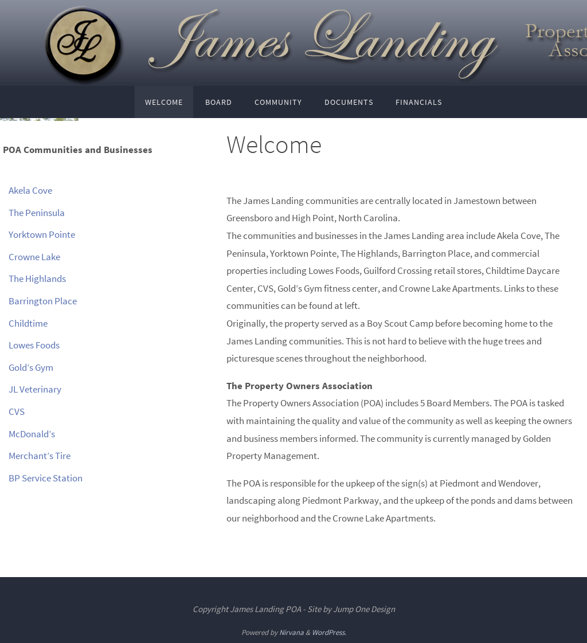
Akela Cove (30, 190)
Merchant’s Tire (40, 455)
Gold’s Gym (31, 367)
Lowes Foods (34, 345)
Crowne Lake (34, 256)
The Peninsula (37, 212)
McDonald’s (32, 434)
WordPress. (329, 632)
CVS (17, 411)
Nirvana (291, 632)
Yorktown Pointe (42, 234)
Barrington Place (43, 301)
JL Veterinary (35, 389)
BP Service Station (46, 478)
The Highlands (37, 278)
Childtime (28, 323)
